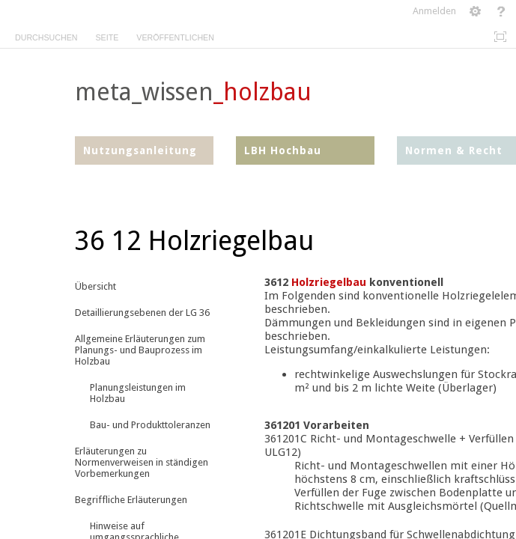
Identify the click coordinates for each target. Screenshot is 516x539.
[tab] (46, 34)
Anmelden (434, 10)
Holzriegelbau (328, 282)
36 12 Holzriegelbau (194, 241)
